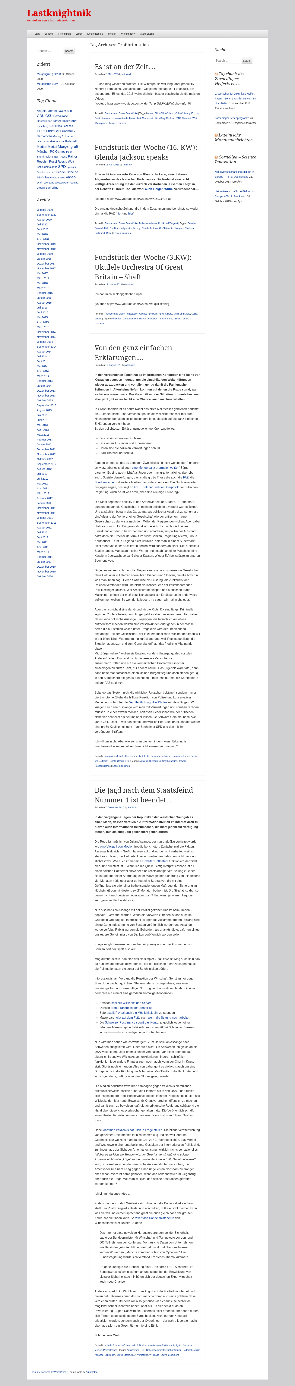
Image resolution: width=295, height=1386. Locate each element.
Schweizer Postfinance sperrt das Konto (131, 1022)
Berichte (48, 33)
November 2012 (46, 454)
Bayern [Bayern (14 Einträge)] (62, 110)
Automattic (91, 1372)
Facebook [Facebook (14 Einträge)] (68, 125)
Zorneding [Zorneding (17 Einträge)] (52, 187)
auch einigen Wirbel (159, 189)
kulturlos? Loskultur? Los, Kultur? (155, 313)
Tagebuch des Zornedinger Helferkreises (229, 79)
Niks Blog (160, 118)
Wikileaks (154, 1355)
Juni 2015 (42, 312)
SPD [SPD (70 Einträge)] (62, 167)
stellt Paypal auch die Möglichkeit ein (132, 1012)
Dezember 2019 (46, 244)
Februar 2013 (45, 439)
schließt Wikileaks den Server (131, 1003)
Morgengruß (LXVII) (48, 83)
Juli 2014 (42, 356)
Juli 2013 (42, 415)
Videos (98, 318)
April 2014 (43, 371)
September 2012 (46, 464)
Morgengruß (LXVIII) (49, 74)
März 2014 (43, 376)
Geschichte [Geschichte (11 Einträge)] (43, 141)
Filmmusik (116, 318)
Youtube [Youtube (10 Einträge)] (73, 182)
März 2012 (43, 493)
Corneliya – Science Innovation (235, 159)
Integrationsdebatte (114, 756)
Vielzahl (111, 846)
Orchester (152, 318)
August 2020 (44, 219)
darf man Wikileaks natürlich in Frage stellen (132, 1130)
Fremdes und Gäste (115, 113)
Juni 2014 (42, 361)
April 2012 (43, 488)
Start (37, 33)
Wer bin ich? (128, 33)
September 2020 (46, 214)
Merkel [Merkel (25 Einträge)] (52, 146)
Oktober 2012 (45, 459)
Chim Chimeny (182, 113)
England (99, 228)
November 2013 (46, 395)
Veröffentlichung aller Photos (148, 702)
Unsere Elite (123, 761)
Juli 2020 (42, 224)
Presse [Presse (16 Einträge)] (63, 156)
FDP (143, 1350)
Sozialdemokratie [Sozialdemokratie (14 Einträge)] (47, 166)
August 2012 (44, 468)
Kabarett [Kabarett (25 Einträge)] (71, 141)
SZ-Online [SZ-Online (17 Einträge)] (43, 177)
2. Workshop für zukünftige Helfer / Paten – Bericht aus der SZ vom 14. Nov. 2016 (236, 98)
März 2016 (43, 288)
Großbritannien (102, 118)
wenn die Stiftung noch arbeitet (168, 1017)
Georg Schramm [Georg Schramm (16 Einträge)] (63, 136)
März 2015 (43, 327)
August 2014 (44, 351)
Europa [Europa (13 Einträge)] (57, 125)
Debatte (192, 223)
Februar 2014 (45, 380)
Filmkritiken (64, 33)
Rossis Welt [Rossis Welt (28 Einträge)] (66, 161)
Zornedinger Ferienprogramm (232, 118)
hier (119, 213)
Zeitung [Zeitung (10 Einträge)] (41, 187)
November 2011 (46, 512)
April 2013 (43, 429)
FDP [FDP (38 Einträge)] (40, 131)
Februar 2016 (45, 292)
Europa (195, 113)
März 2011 (43, 551)
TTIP (178, 118)
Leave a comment (118, 123)
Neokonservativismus (161, 756)
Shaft (169, 318)
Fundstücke (132, 113)
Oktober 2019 (45, 253)
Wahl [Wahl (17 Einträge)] (40, 182)
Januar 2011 (44, 561)
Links (146, 756)
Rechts (112, 761)
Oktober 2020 (45, 209)
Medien (112, 33)
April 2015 (43, 322)
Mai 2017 (42, 273)
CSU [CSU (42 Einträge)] (48, 116)
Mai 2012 (42, 483)
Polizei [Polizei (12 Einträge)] (54, 156)
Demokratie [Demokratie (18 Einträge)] (60, 116)
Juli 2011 (42, 532)
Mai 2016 (42, 283)
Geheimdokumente (155, 1350)
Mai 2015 (42, 317)
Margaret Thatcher (185, 228)
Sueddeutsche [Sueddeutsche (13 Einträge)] (45, 172)
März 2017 (43, 278)
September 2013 (46, 405)
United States (123, 1355)
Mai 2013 (42, 424)
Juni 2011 (42, 537)
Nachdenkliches (103, 766)
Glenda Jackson (150, 228)
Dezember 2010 (46, 566)
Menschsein (148, 118)
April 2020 (43, 239)
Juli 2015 (42, 307)
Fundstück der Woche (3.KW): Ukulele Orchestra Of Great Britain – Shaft (143, 267)
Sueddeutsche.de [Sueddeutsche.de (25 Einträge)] (66, 172)
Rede (109, 233)
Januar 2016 (44, 297)
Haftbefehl (188, 1350)
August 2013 (44, 410)
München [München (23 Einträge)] (43, 151)
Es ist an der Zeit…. (125, 67)
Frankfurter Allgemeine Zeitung (124, 228)
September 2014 (46, 346)
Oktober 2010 (45, 576)
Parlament (100, 233)
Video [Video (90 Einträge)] (71, 177)
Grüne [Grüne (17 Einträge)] (54, 141)
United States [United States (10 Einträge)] (57, 177)
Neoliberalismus (181, 756)
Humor (142, 318)
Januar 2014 (44, 385)
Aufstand (143, 761)
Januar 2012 (44, 503)
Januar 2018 (44, 258)
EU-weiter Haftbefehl (154, 861)
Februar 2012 (45, 498)
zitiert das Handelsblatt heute (154, 1218)
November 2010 (46, 571)
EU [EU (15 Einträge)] (51, 125)
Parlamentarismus (148, 223)
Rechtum (170, 118)
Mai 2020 (42, 234)
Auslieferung (133, 1350)
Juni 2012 (42, 478)
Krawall (182, 761)
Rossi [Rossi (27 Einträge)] (53, 161)
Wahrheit (186, 118)
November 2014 (46, 336)
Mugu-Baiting (147, 33)
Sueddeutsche (105, 482)
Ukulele (177, 318)
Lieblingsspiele (95, 33)
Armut (150, 113)
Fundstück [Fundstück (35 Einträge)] (51, 131)
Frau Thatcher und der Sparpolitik (156, 487)
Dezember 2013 (46, 390)
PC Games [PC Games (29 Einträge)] (57, 151)
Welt (194, 118)
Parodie (162, 318)
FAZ (106, 228)
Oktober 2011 (45, 517)
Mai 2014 (42, 366)
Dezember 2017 (46, 263)
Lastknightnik (59, 13)
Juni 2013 (42, 420)
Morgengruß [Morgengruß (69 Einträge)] (68, 146)
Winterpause (101, 123)
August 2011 (44, 527)
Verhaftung (142, 1355)
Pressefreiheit (110, 1350)
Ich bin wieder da (119, 118)
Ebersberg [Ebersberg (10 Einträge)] (42, 126)
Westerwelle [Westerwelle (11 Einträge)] (61, 182)
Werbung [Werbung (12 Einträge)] (49, 182)
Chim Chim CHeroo (164, 113)
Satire (194, 313)
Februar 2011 (45, 556)
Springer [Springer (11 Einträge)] (71, 167)
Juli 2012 (42, 473)
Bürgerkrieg (155, 761)
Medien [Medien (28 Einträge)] (42, 147)
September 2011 (46, 522)
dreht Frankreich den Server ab (131, 1007)
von (120, 846)
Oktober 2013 (45, 400)
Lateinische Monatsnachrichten (234, 137)
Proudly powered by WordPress (49, 1372)
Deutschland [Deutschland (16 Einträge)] (44, 121)
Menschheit (135, 118)
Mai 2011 (42, 542)
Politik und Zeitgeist (168, 223)
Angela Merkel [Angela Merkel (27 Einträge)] (47, 111)
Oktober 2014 (45, 341)
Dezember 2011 (46, 508)
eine (103, 846)
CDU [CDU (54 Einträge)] (41, 116)
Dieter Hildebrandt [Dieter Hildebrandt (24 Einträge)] (65, 121)
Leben (79, 33)
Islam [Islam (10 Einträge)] (62, 141)
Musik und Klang (181, 313)
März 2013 (43, 434)
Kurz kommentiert (134, 756)
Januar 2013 (44, 444)
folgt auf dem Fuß (127, 1017)
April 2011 (43, 547)
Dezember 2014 (46, 332)
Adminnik (126, 74)
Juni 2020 (42, 229)
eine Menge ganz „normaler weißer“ (155, 467)
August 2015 (44, 302)
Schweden (110, 1355)
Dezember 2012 (46, 449)
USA (133, 1355)
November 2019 (46, 248)
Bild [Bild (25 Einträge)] (69, 110)
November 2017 (46, 268)
